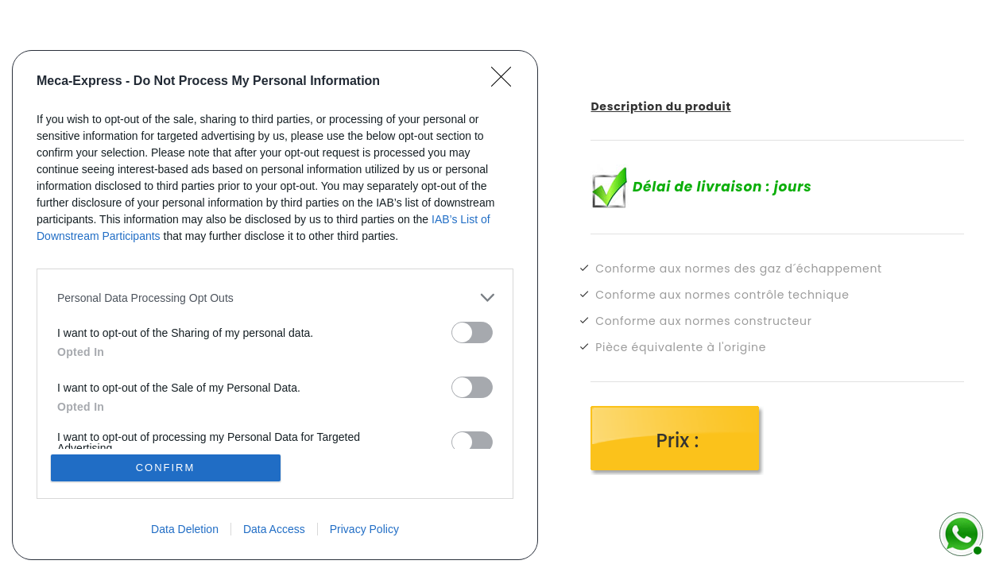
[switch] (472, 332)
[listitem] (275, 297)
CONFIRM (166, 467)
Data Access (274, 529)
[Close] (506, 82)
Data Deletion (185, 529)
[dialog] (275, 305)
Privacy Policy (364, 529)
